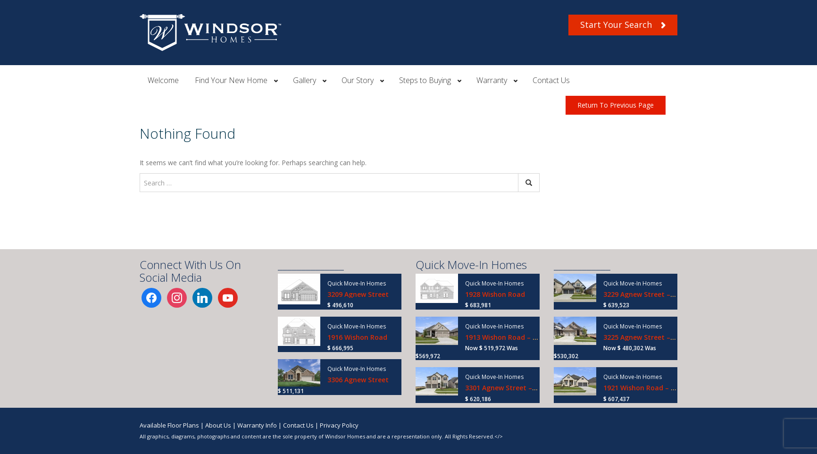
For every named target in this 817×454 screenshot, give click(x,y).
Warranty (491, 80)
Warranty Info (257, 425)
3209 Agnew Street (358, 294)
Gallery (304, 80)
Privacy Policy (339, 425)
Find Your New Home (231, 80)
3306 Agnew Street (358, 379)
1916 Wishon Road (357, 337)
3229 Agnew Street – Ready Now (656, 294)
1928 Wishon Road (495, 294)
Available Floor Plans (169, 425)
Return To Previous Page (615, 105)
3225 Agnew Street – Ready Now (656, 337)
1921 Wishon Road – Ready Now (655, 387)
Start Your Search (623, 24)
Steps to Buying (425, 80)
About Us (218, 425)
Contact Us (551, 80)
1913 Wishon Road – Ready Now (517, 337)
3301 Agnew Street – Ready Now (518, 387)
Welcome (163, 80)
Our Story (358, 80)
